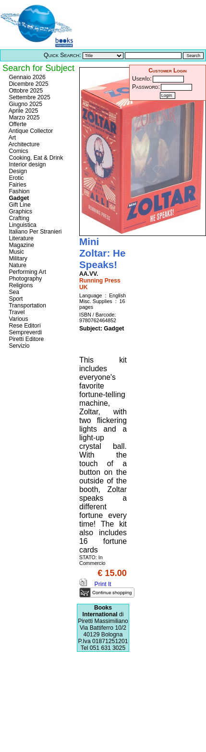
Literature (20, 238)
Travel (15, 312)
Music (15, 251)
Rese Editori (24, 325)
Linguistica (21, 225)
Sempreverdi (24, 332)
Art (11, 137)
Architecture (23, 144)
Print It (95, 584)
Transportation (26, 305)
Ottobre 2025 (25, 90)
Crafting (18, 218)
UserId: (142, 78)
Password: (146, 86)
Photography (24, 278)
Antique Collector (30, 131)
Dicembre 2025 (27, 84)
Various (17, 319)
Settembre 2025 (28, 97)
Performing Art (26, 272)
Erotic (15, 178)
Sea (13, 292)
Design (17, 171)
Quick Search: (62, 55)
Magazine (20, 245)
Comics (17, 151)
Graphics (19, 211)
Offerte (16, 124)
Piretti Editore (25, 339)
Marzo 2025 (23, 117)
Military (17, 258)
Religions (20, 285)
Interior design (26, 164)
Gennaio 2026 (26, 77)
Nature (16, 265)
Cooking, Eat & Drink (35, 157)
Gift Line (19, 204)
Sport (15, 298)
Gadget (18, 198)
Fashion (18, 191)
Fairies (16, 184)
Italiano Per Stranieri (34, 231)
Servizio (18, 345)
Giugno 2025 (24, 104)
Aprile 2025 (22, 110)
